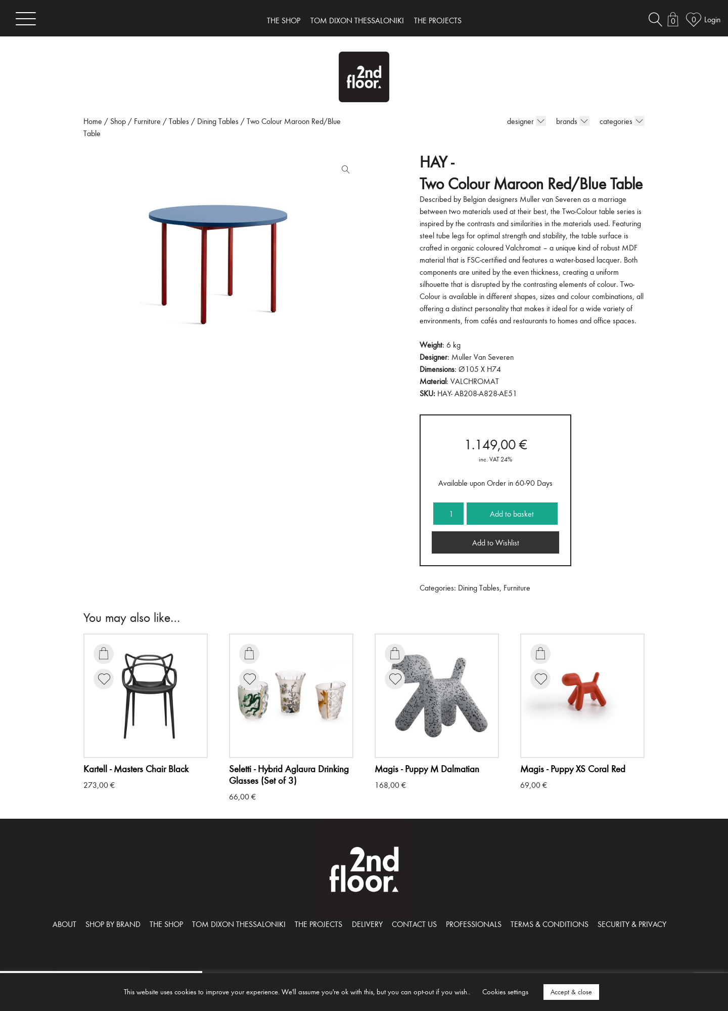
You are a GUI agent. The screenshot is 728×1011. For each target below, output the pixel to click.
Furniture (147, 121)
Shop (118, 121)
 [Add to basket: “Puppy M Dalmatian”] (395, 653)
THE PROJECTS (438, 20)
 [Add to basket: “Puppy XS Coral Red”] (540, 653)
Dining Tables (218, 121)
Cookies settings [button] (505, 991)
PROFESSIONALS (474, 924)
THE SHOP (283, 20)
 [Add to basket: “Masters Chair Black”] (104, 653)
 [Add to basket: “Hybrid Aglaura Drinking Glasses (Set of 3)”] (249, 653)
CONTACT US (414, 924)
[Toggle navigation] (26, 18)
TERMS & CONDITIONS (549, 924)
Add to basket (512, 514)
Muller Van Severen (482, 357)
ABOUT (64, 924)
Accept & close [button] (571, 991)
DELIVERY (367, 924)
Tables (179, 121)
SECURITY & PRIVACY (632, 924)
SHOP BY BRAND (113, 924)
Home (92, 121)
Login (712, 19)
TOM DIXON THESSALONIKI (357, 20)
